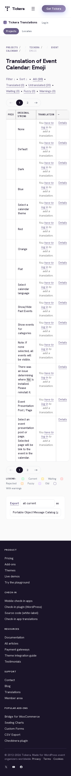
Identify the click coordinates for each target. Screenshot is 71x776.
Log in (45, 22)
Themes (10, 570)
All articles (11, 643)
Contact (10, 680)
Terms (47, 759)
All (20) (38, 79)
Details (63, 123)
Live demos (12, 576)
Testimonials (13, 662)
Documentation (14, 637)
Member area (14, 698)
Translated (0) (15, 85)
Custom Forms (14, 729)
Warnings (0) (47, 91)
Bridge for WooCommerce (22, 717)
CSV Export (12, 735)
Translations (13, 692)
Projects (11, 31)
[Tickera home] (14, 8)
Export (14, 503)
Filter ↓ (10, 79)
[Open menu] (33, 9)
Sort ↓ (23, 79)
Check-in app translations (21, 619)
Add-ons (10, 564)
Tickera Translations (22, 22)
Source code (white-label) (21, 613)
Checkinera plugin (16, 741)
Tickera (34, 47)
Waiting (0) (13, 91)
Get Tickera (53, 8)
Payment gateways (17, 649)
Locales (27, 31)
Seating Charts (14, 723)
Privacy (36, 759)
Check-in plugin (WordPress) (23, 607)
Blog (8, 686)
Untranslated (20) (39, 85)
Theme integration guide (21, 655)
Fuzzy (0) (29, 91)
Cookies (58, 759)
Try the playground (17, 582)
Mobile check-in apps (19, 601)
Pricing (9, 558)
